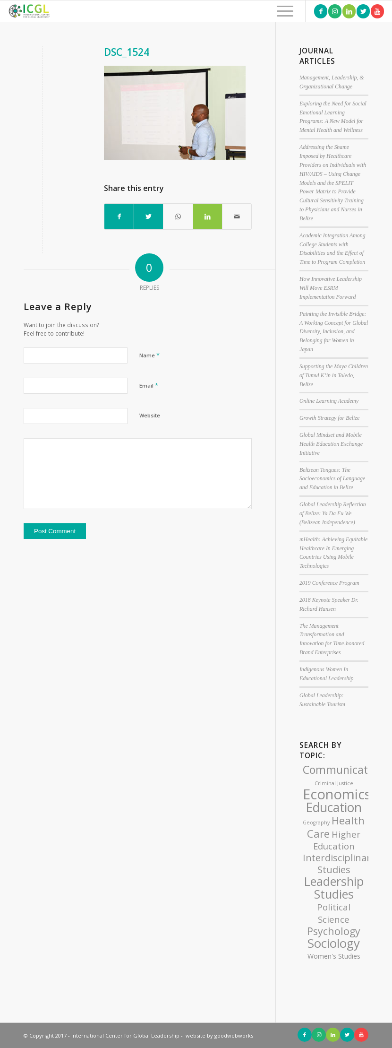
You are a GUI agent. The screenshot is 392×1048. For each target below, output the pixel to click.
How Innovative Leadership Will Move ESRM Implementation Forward (330, 288)
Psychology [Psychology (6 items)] (333, 931)
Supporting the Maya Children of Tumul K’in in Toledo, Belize (333, 375)
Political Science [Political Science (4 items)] (333, 913)
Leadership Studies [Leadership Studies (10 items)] (334, 887)
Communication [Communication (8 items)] (343, 769)
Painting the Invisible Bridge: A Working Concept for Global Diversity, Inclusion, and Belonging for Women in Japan (333, 332)
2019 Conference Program (329, 583)
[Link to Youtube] (377, 11)
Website (149, 415)
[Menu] (280, 11)
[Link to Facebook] (320, 11)
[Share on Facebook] (119, 216)
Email (148, 385)
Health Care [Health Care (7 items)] (336, 827)
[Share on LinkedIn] (207, 216)
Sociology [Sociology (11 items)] (333, 943)
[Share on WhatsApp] (177, 216)
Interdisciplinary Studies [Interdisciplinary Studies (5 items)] (339, 863)
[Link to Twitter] (363, 11)
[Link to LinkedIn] (349, 11)
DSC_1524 (126, 52)
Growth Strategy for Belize (329, 418)
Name (149, 355)
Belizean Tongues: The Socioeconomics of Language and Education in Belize (332, 479)
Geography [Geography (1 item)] (316, 822)
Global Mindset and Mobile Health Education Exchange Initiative (331, 444)
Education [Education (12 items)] (334, 807)
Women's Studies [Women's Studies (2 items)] (333, 956)
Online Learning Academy (328, 401)
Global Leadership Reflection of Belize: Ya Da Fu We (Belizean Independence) (332, 513)
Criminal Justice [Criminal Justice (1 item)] (334, 783)
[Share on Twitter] (148, 216)
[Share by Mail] (236, 216)
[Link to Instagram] (334, 11)
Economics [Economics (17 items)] (337, 794)
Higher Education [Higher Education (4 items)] (337, 840)
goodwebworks (233, 1035)
